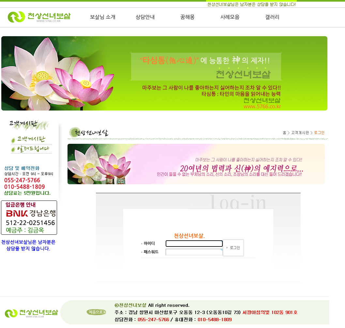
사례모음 (230, 17)
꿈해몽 (187, 17)
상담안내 (145, 17)
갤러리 (272, 17)
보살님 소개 (102, 17)
